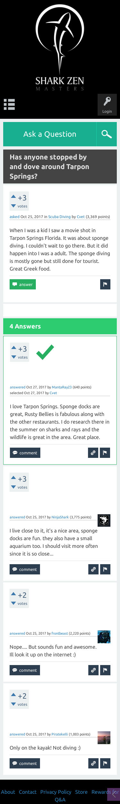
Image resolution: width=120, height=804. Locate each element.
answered (17, 387)
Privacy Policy (55, 792)
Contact (27, 792)
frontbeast (60, 633)
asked (15, 217)
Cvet (81, 217)
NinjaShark (60, 517)
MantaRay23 (62, 387)
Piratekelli (60, 734)
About (8, 792)
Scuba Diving (59, 217)
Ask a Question (49, 134)
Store (81, 792)
